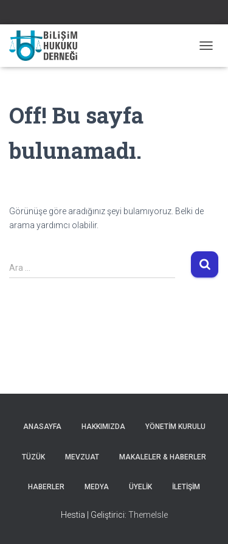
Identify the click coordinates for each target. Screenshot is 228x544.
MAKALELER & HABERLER (162, 457)
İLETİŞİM (186, 487)
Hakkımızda (103, 426)
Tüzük (33, 457)
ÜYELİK (140, 487)
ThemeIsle (148, 515)
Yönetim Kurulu (175, 426)
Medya (97, 487)
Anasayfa (42, 426)
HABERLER (46, 487)
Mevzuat (82, 457)
